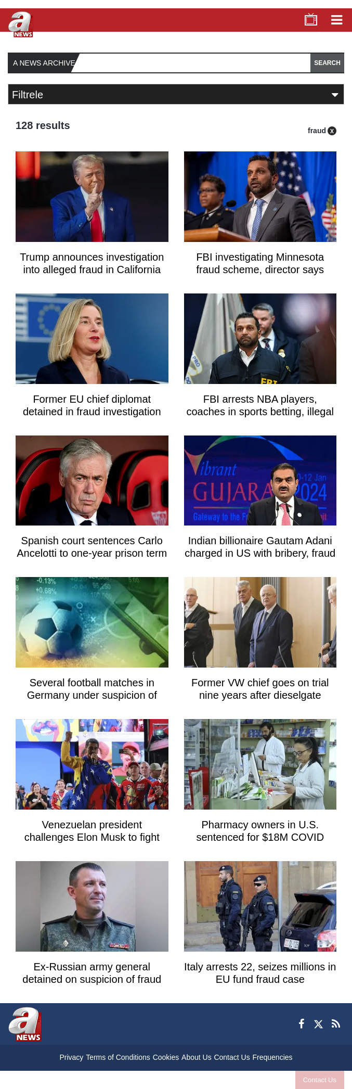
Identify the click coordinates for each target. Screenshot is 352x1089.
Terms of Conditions (118, 1057)
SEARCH (327, 63)
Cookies (166, 1057)
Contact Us (319, 1080)
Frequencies (272, 1057)
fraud (317, 130)
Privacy (71, 1057)
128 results (43, 125)
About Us (196, 1057)
